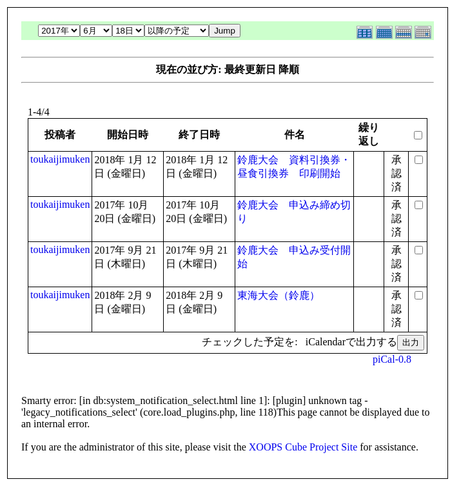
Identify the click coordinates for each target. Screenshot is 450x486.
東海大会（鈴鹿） (278, 295)
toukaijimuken (60, 159)
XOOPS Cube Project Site (303, 446)
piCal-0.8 (392, 359)
